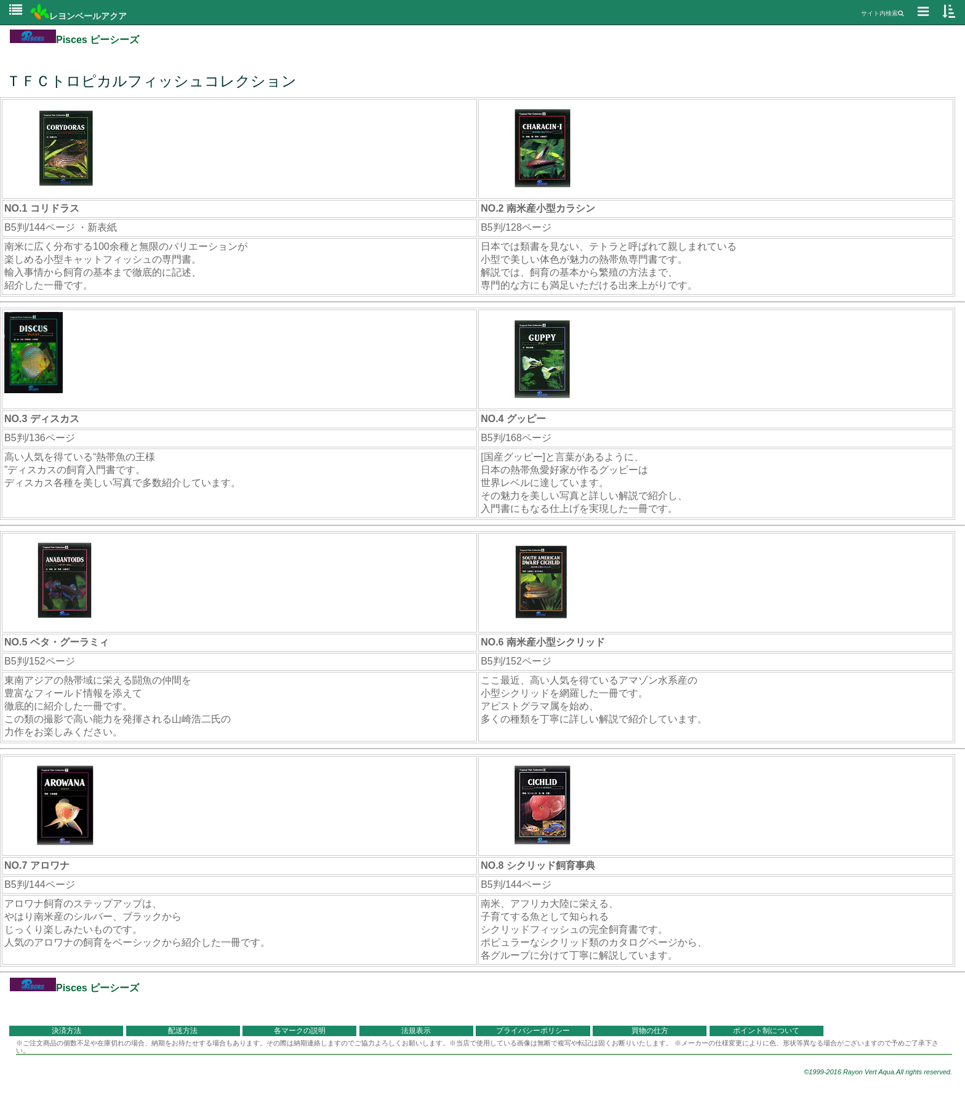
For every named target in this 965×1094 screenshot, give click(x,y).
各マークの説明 (300, 1030)
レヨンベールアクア (79, 16)
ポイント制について (766, 1030)
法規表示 (416, 1030)
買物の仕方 (649, 1030)
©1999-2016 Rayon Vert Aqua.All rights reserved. (878, 1072)
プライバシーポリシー (533, 1030)
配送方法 (183, 1030)
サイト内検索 (882, 13)
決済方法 (66, 1030)
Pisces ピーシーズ (74, 39)
